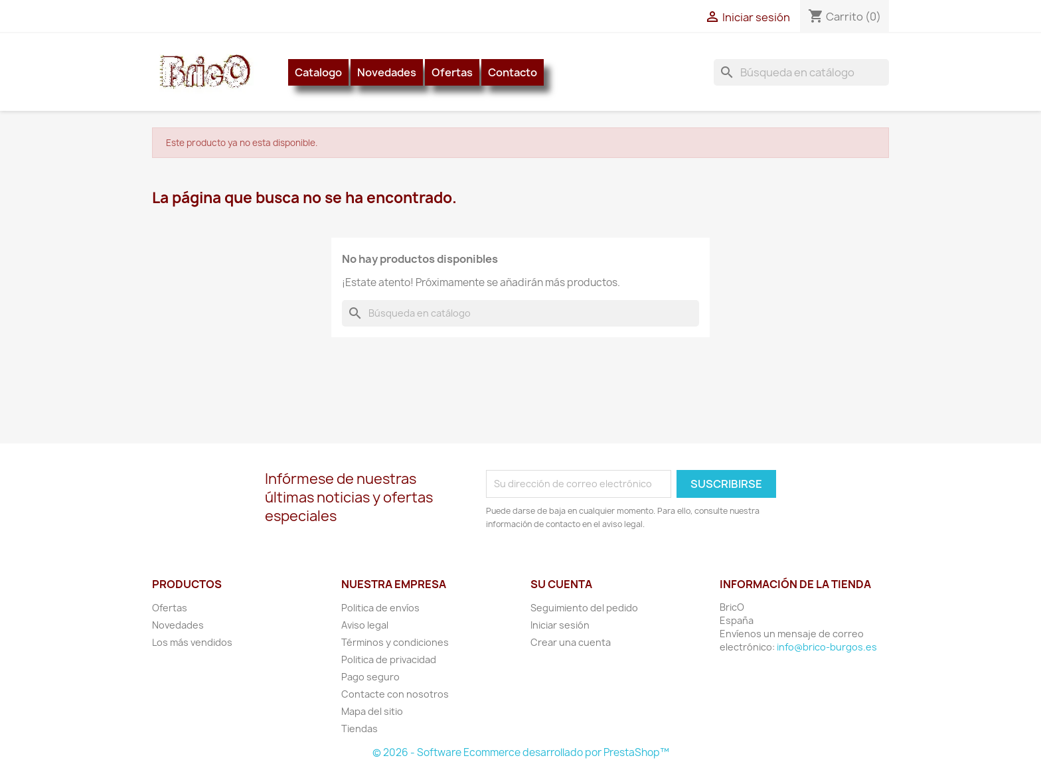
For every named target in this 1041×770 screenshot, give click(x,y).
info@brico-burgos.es (827, 647)
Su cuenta (561, 584)
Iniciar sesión (560, 625)
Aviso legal (364, 625)
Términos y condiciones (395, 642)
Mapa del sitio (372, 711)
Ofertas (452, 72)
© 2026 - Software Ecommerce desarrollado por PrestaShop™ (520, 752)
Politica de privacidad (388, 659)
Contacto (512, 72)
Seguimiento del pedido (584, 607)
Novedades (386, 72)
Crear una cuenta (570, 642)
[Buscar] (801, 72)
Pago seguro (370, 676)
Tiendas (359, 728)
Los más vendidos (192, 642)
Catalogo (318, 72)
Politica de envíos (380, 607)
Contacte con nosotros (395, 694)
